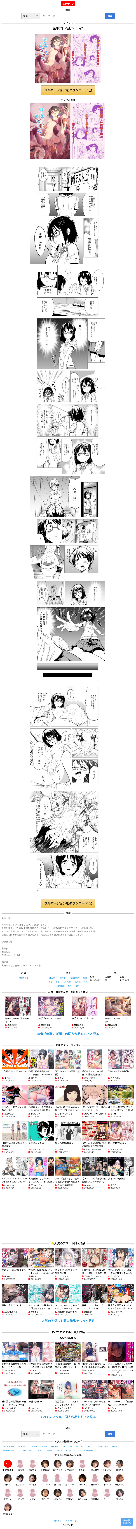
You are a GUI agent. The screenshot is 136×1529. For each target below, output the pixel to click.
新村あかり (119, 1480)
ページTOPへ (127, 1522)
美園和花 (95, 1465)
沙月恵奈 (33, 1480)
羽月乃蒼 (58, 1480)
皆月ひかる (20, 1480)
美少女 (90, 1446)
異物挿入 (61, 986)
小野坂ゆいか (95, 1480)
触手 (70, 986)
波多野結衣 (45, 1465)
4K (75, 1450)
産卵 (85, 978)
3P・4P (22, 1450)
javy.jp (68, 3)
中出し (58, 982)
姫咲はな (107, 1480)
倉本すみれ (70, 1480)
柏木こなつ (45, 1480)
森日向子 (45, 1494)
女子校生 (50, 1450)
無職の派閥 (23, 978)
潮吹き (59, 1450)
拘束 (77, 986)
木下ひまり (70, 1465)
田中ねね (120, 1494)
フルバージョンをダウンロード (68, 90)
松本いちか (107, 1465)
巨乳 (85, 982)
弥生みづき (57, 1465)
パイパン (68, 982)
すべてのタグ (8, 1446)
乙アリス (8, 1494)
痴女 (31, 1450)
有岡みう (70, 1494)
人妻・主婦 (73, 1446)
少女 (50, 982)
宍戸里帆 (95, 1494)
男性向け (63, 978)
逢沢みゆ (33, 1465)
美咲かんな (82, 1494)
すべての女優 (7, 1465)
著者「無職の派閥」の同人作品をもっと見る (68, 1034)
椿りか (8, 1480)
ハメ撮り (39, 1450)
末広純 (33, 1494)
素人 (107, 1446)
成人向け (53, 978)
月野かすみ (82, 1480)
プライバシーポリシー (73, 1521)
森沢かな (120, 1465)
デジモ (68, 1450)
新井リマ (107, 1494)
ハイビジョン (22, 1446)
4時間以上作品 (9, 1450)
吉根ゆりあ (57, 1494)
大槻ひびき (7, 1509)
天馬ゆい (82, 1465)
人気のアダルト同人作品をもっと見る (68, 1320)
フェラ (99, 1446)
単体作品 (35, 1446)
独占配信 (54, 1446)
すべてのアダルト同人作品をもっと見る (68, 1417)
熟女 (82, 1446)
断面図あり (75, 978)
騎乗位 (114, 1446)
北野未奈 (20, 1494)
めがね (78, 982)
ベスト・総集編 (86, 1450)
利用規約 (57, 1521)
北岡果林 (20, 1465)
